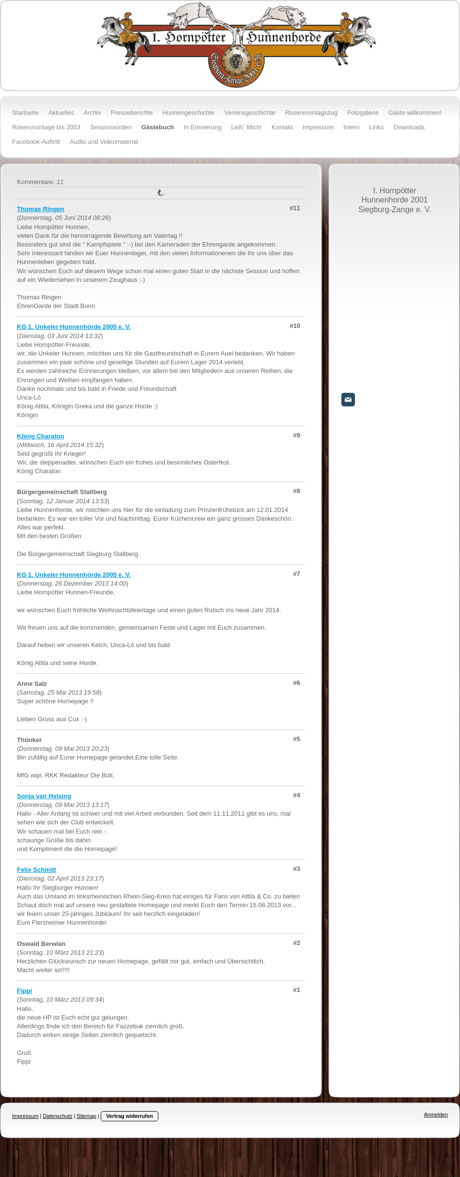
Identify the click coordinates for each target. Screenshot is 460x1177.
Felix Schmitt (36, 869)
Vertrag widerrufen (129, 1116)
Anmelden (436, 1114)
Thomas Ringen (40, 209)
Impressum (25, 1116)
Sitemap (86, 1116)
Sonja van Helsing (44, 796)
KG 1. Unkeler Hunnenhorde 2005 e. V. (74, 326)
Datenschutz (57, 1116)
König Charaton (40, 436)
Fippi (24, 990)
